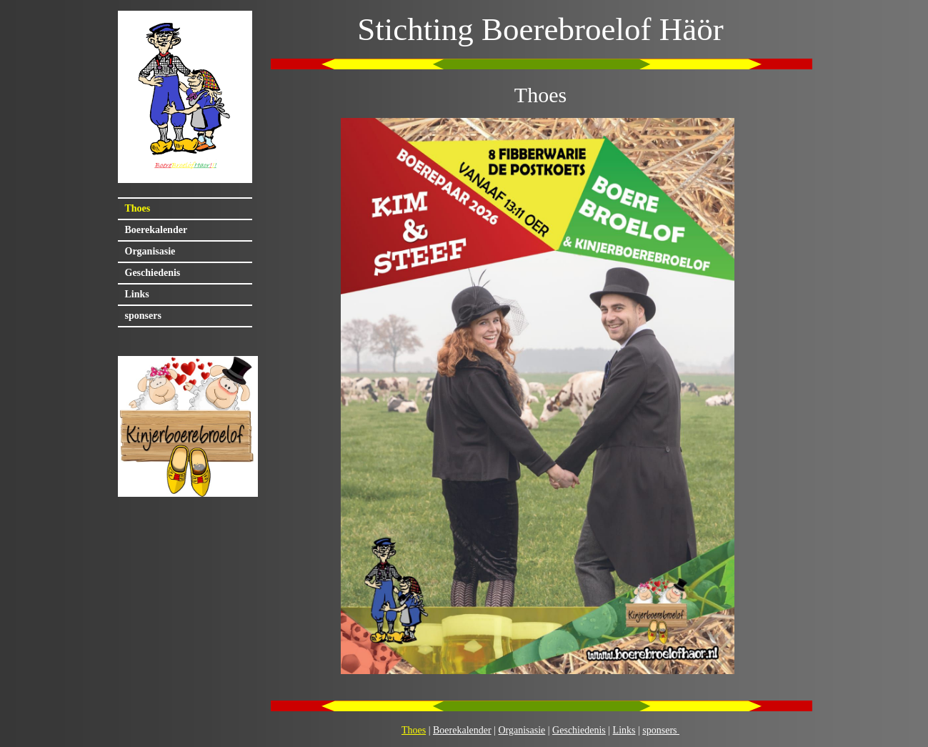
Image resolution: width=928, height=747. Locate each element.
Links (137, 294)
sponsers (143, 315)
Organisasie (150, 251)
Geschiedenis (153, 272)
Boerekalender (156, 229)
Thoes (138, 208)
